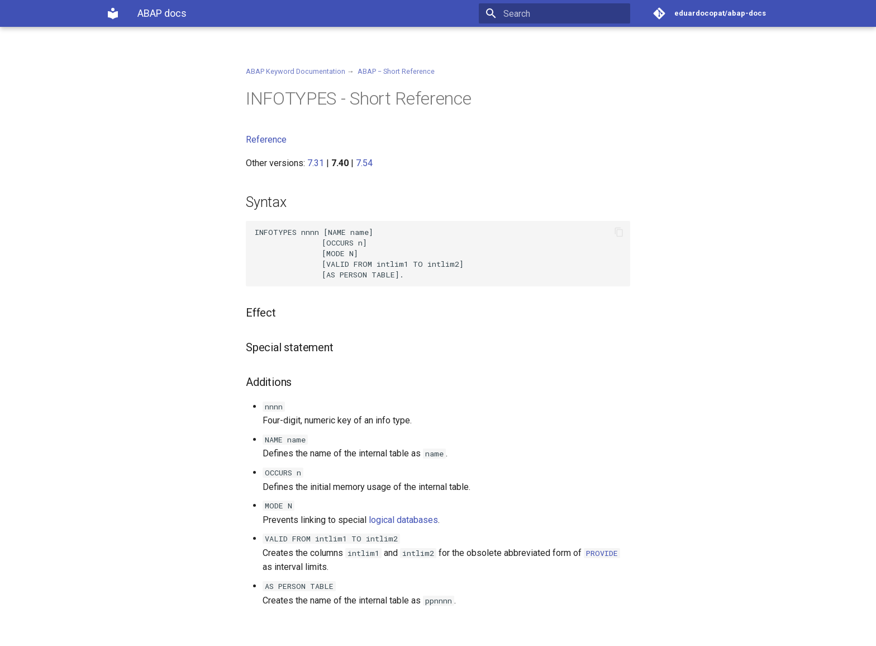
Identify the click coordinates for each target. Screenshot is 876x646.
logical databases (403, 520)
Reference (266, 139)
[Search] (564, 13)
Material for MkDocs (173, 633)
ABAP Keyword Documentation (295, 71)
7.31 (315, 163)
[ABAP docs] (113, 13)
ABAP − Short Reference (396, 71)
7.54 (364, 163)
